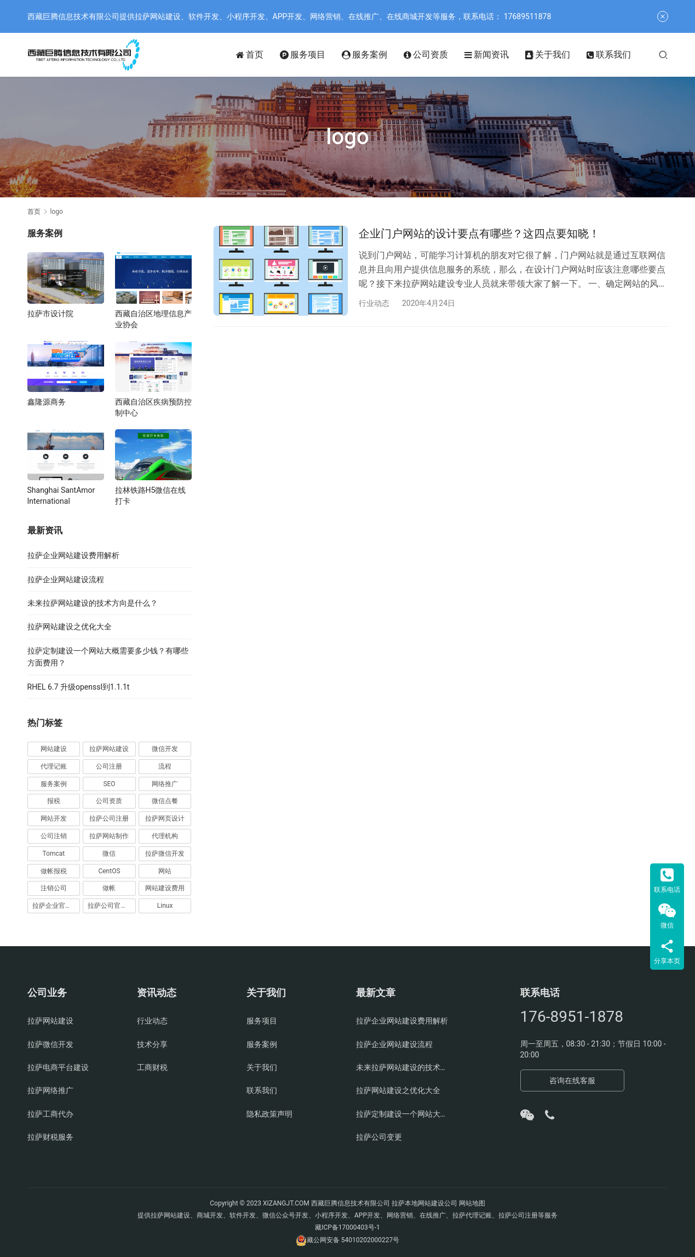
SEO (109, 784)
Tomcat (53, 853)
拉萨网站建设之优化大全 (69, 626)
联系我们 (609, 55)
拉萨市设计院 (50, 313)
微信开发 (165, 749)
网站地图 (472, 1203)
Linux (165, 905)
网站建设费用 (165, 888)
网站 (164, 871)
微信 (109, 853)
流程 (164, 766)
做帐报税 (54, 871)
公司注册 (109, 766)
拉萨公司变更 (379, 1137)
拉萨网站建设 (109, 749)
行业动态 (374, 303)
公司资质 (426, 55)
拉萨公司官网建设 (112, 905)
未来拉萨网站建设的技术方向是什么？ (92, 603)
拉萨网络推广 (50, 1090)
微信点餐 (165, 801)
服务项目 (302, 55)
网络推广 (165, 784)
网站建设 (54, 749)
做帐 (109, 888)
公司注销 (54, 836)
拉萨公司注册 (109, 818)
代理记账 (54, 766)
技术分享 (152, 1044)
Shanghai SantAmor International (61, 495)
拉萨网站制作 (109, 836)
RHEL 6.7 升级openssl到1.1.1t (78, 686)
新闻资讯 (486, 55)
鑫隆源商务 (46, 401)
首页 (249, 55)
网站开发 (54, 818)
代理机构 (165, 836)
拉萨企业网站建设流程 (65, 579)
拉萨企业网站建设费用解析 (73, 555)
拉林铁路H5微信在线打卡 (150, 495)
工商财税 (152, 1067)
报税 (53, 801)
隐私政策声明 (269, 1114)
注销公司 (54, 888)
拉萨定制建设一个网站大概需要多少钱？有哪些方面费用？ (402, 1114)
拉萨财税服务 (50, 1137)
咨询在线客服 (572, 1080)
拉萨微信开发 (165, 853)
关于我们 (547, 55)
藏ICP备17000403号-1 (347, 1227)
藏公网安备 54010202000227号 (353, 1240)
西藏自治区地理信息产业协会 (153, 319)
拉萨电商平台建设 (58, 1067)
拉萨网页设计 (165, 818)
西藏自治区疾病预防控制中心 (153, 407)
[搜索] (663, 54)
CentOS (109, 871)
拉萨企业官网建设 (56, 905)
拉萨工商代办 (50, 1114)
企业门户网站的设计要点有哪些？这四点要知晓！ (479, 233)
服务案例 (364, 55)
